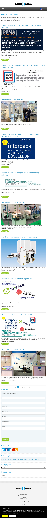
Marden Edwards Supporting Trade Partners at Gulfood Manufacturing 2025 (21, 459)
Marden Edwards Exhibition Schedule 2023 (16, 315)
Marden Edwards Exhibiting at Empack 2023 (16, 279)
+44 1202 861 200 (24, 501)
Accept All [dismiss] (5, 515)
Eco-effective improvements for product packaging (19, 237)
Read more (5, 59)
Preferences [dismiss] (12, 515)
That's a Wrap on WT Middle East (13, 349)
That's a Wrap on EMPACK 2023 (12, 202)
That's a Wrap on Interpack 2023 (12, 100)
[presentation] (10, 434)
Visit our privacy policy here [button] (14, 513)
